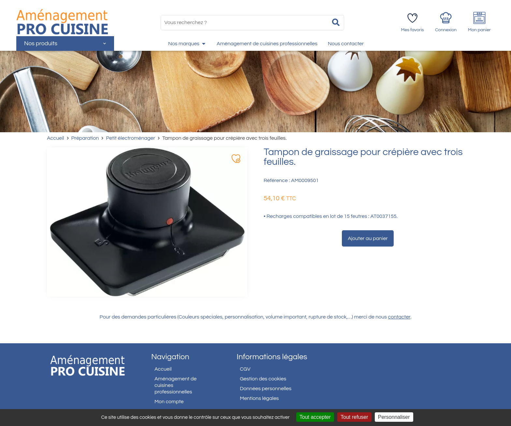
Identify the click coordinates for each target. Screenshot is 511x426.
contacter (399, 317)
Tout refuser (354, 417)
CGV (245, 369)
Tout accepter (315, 417)
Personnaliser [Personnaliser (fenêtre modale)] (394, 417)
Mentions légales (259, 398)
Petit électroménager (130, 138)
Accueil (55, 138)
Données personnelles (265, 388)
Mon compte (169, 401)
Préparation (85, 138)
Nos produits (65, 43)
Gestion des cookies (263, 378)
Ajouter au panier (368, 238)
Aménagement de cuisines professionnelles (175, 385)
